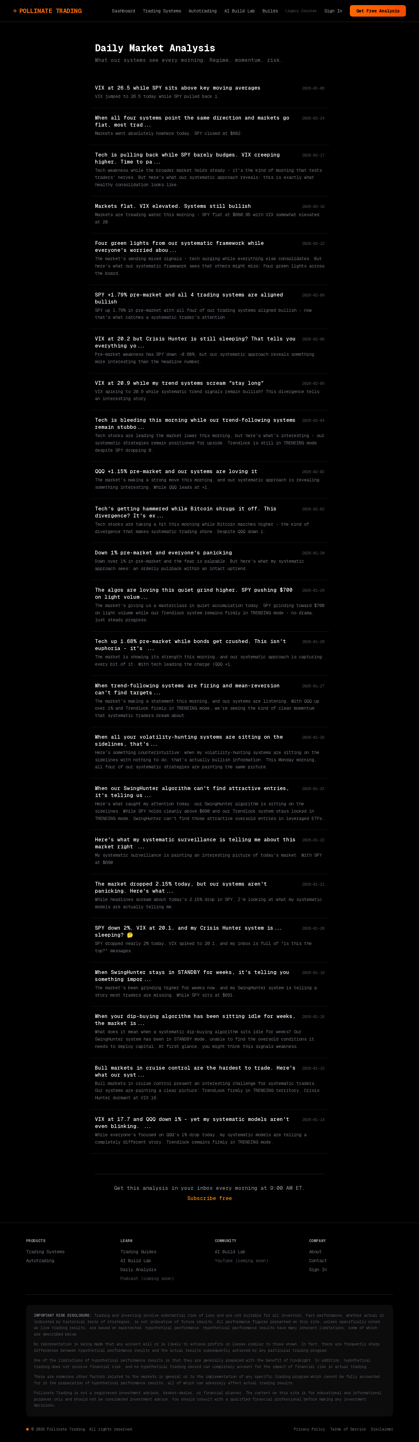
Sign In (333, 11)
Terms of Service (348, 1429)
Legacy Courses (301, 10)
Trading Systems (162, 11)
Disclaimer (382, 1429)
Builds (270, 11)
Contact (318, 1260)
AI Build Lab (239, 11)
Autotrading (203, 11)
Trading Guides (138, 1252)
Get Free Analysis (378, 11)
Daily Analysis (138, 1269)
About (315, 1252)
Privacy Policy (309, 1429)
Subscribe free (209, 1198)
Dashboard (123, 11)
